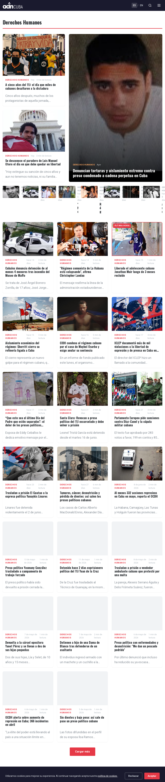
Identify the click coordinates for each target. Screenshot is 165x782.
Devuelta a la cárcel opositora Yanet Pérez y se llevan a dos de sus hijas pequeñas (25, 646)
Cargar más (82, 751)
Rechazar (133, 776)
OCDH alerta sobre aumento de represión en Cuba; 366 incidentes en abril (26, 721)
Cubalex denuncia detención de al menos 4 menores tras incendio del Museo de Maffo (27, 272)
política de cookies (108, 776)
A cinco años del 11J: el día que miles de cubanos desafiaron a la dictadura (30, 86)
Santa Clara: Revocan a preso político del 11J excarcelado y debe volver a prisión (82, 421)
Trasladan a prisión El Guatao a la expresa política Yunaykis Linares (26, 495)
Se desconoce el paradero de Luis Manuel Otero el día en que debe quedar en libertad (33, 162)
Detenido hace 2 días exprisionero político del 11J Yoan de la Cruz (81, 569)
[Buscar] (150, 5)
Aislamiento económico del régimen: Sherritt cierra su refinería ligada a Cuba (22, 346)
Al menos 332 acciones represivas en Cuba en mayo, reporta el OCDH (136, 495)
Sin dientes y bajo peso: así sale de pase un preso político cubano (82, 719)
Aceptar (152, 776)
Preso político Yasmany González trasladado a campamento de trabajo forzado (26, 571)
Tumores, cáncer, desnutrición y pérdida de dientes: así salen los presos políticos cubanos (80, 496)
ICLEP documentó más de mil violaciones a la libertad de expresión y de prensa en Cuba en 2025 (135, 348)
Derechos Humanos (17, 80)
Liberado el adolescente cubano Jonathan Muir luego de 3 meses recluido (134, 272)
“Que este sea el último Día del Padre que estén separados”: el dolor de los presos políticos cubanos (25, 423)
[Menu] (159, 5)
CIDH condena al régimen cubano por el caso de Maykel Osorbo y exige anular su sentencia (80, 346)
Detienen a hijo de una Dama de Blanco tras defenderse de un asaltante (80, 646)
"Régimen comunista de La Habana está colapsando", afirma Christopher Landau (82, 272)
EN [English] (141, 5)
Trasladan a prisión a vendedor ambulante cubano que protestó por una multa (136, 571)
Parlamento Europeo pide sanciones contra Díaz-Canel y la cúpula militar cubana (136, 421)
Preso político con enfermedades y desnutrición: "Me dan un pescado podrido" (136, 646)
